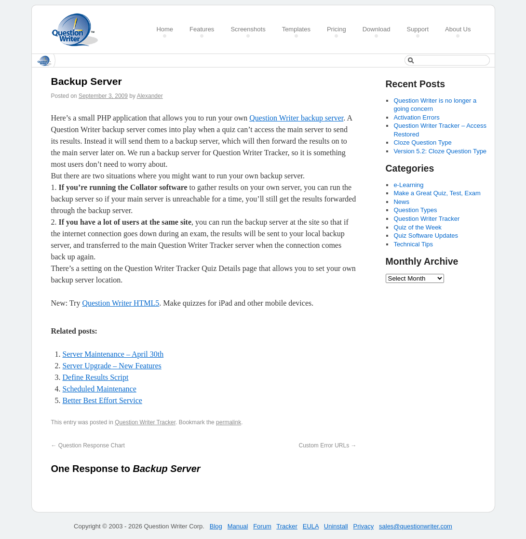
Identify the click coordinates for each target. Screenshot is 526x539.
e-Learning (408, 185)
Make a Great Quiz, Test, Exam (436, 193)
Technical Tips (413, 244)
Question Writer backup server (296, 118)
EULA (311, 526)
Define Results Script (96, 377)
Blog (216, 526)
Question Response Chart (88, 445)
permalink (228, 422)
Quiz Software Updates (425, 235)
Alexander (150, 96)
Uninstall (336, 526)
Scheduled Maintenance (99, 389)
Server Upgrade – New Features (112, 366)
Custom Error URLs (327, 445)
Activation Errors (416, 117)
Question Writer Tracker (145, 422)
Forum (262, 526)
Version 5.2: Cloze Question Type (439, 151)
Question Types (415, 210)
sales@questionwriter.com (415, 526)
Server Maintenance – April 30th (113, 354)
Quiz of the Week (417, 227)
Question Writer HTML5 (120, 303)
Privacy (363, 526)
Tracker (286, 526)
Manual (238, 526)
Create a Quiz (78, 30)
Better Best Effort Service (102, 400)
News (401, 201)
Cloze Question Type (422, 142)
